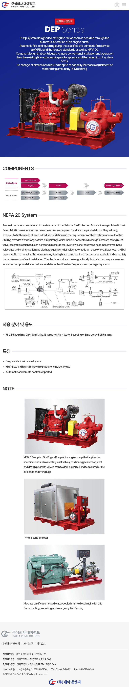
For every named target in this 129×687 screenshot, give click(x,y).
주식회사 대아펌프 (18, 5)
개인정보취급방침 (11, 643)
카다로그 (41, 643)
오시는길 (28, 643)
